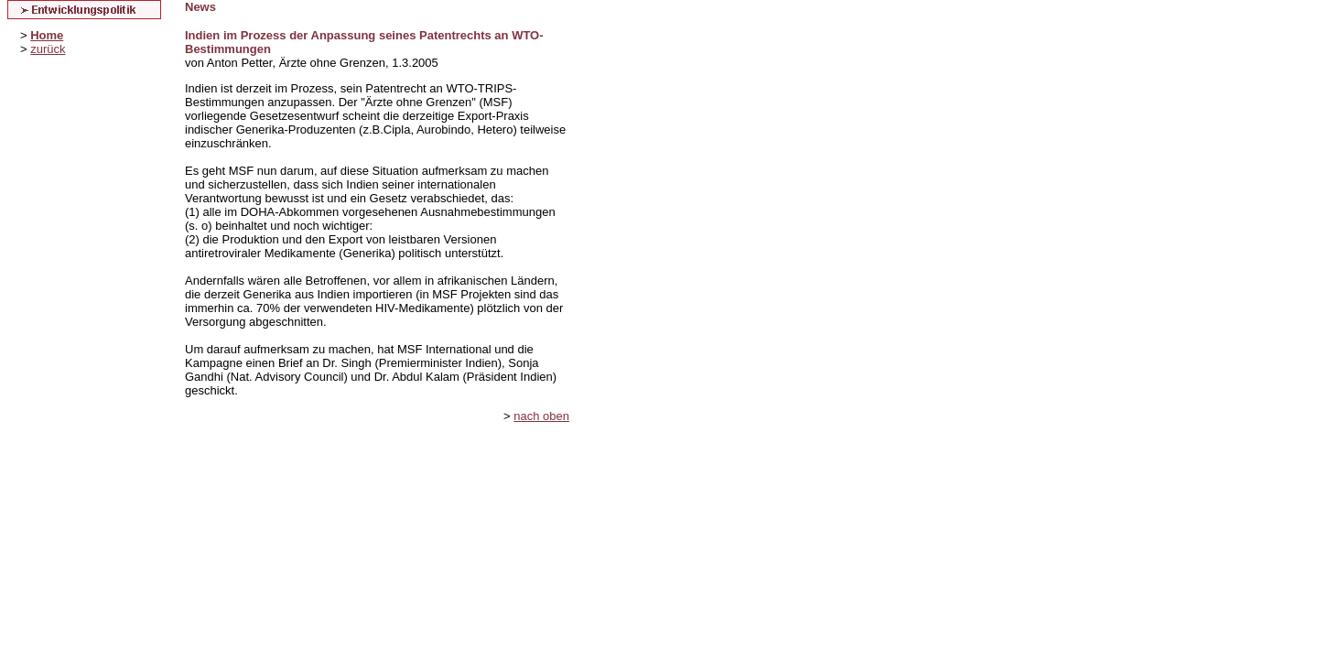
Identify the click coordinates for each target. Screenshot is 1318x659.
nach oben (541, 416)
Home (46, 35)
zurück (47, 49)
